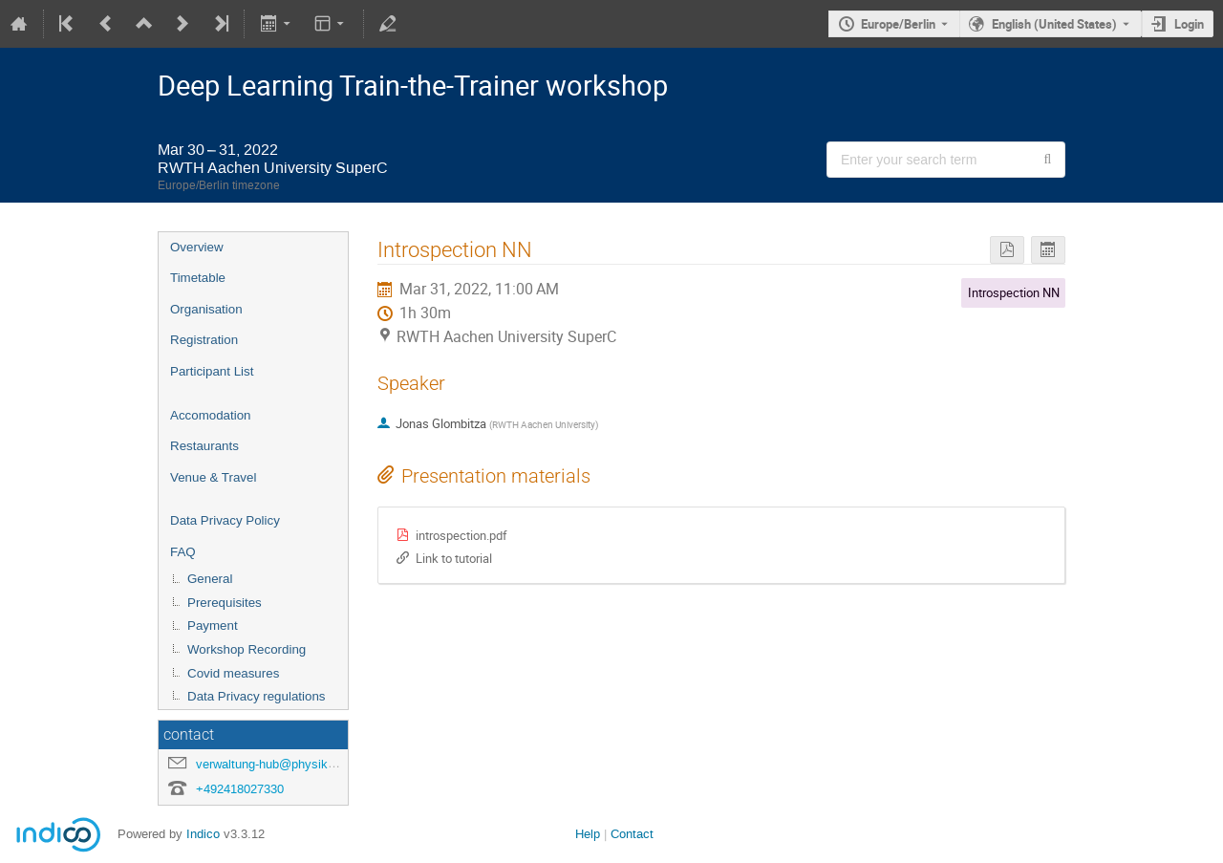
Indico (203, 834)
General (209, 579)
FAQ (183, 552)
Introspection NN (1014, 292)
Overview (197, 247)
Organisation (206, 309)
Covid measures (233, 673)
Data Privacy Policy (225, 520)
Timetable (197, 277)
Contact (632, 834)
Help (587, 834)
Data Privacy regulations (256, 696)
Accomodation (210, 415)
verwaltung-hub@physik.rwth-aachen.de (306, 764)
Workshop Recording (246, 649)
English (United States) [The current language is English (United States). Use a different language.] (1054, 23)
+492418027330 (240, 789)
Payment (212, 625)
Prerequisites (224, 602)
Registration (204, 340)
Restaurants (204, 446)
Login (1189, 23)
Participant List (211, 371)
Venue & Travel (213, 477)
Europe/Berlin (898, 23)
